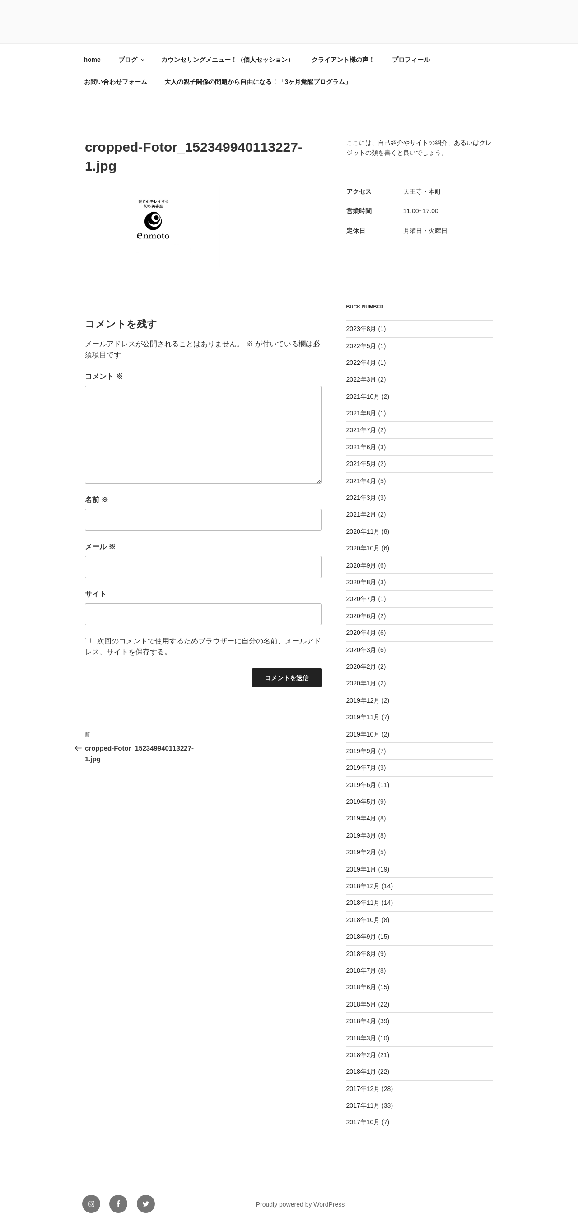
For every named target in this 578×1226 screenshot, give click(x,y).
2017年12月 (363, 1088)
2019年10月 (363, 734)
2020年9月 (361, 565)
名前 (96, 499)
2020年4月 (361, 632)
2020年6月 (361, 616)
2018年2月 (361, 1054)
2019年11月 (363, 717)
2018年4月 (361, 1021)
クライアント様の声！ (343, 59)
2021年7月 (361, 430)
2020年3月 (361, 649)
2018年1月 (361, 1071)
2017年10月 (363, 1122)
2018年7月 (361, 970)
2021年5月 (361, 463)
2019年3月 (361, 835)
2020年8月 (361, 582)
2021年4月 (361, 481)
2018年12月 (363, 886)
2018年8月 (361, 953)
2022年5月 (361, 346)
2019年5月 (361, 801)
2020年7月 (361, 598)
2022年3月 (361, 379)
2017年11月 (363, 1105)
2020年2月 (361, 666)
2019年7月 (361, 767)
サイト (96, 594)
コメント (104, 376)
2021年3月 (361, 497)
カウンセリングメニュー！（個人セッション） (227, 59)
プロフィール (411, 59)
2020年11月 (363, 531)
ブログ (132, 59)
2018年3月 (361, 1038)
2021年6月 (361, 447)
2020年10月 (363, 548)
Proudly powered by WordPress (300, 1204)
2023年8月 (361, 328)
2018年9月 (361, 936)
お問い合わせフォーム (115, 81)
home (92, 59)
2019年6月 (361, 784)
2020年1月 (361, 683)
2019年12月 (363, 700)
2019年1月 (361, 869)
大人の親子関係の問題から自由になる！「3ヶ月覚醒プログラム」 (257, 81)
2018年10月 (363, 919)
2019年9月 (361, 751)
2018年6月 (361, 987)
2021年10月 (363, 396)
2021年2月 (361, 514)
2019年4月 (361, 818)
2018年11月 (363, 902)
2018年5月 (361, 1004)
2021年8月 (361, 413)
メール (100, 546)
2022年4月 (361, 362)
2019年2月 (361, 852)
